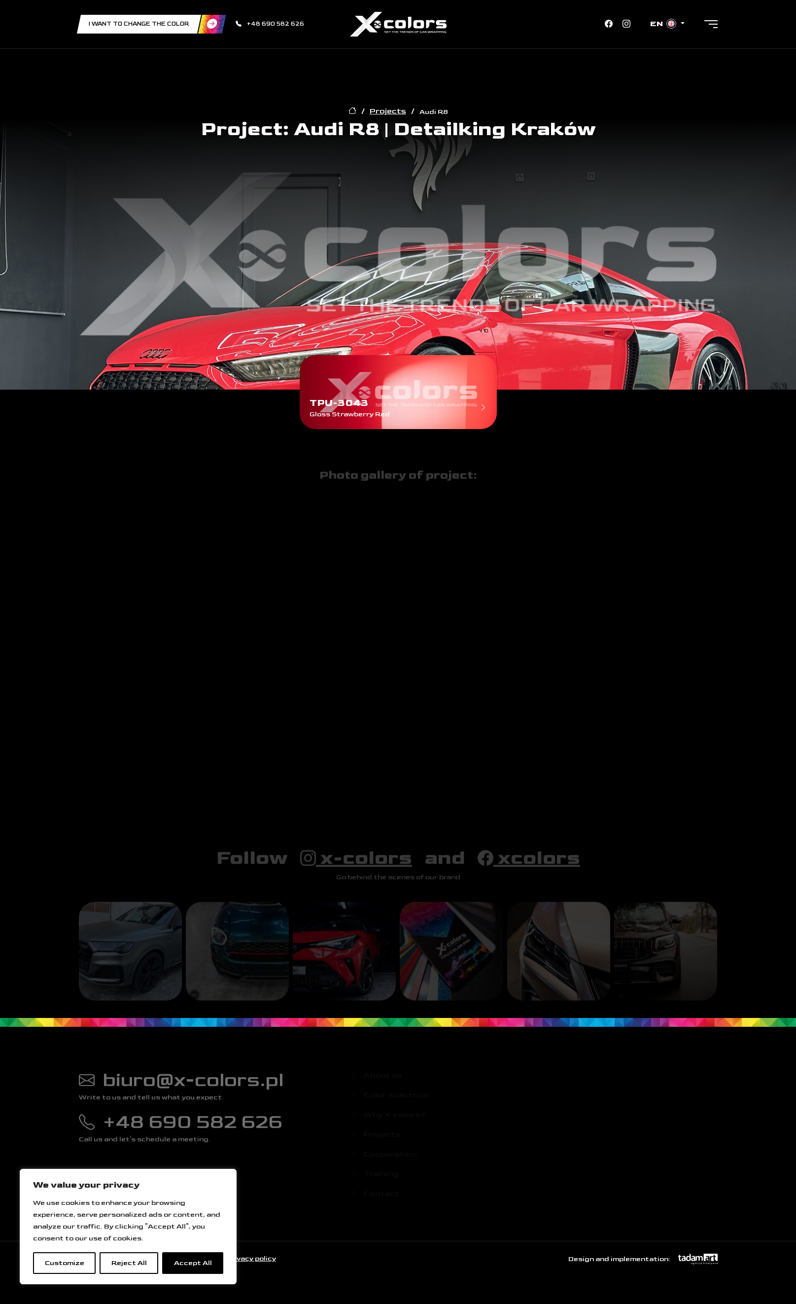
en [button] (664, 24)
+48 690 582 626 (270, 24)
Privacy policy (251, 1258)
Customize (64, 1263)
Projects (388, 111)
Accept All (193, 1263)
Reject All (129, 1263)
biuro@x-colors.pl (181, 1084)
